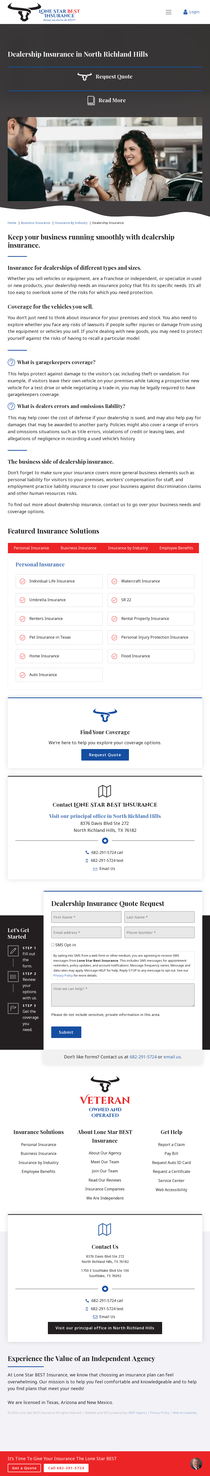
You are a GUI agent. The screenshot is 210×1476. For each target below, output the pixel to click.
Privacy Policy (63, 975)
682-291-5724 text (107, 860)
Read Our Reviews (105, 1180)
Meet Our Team (105, 1161)
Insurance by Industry (38, 1162)
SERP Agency (137, 1412)
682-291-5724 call (107, 852)
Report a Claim (171, 1144)
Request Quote (105, 754)
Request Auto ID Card (171, 1162)
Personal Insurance (38, 1144)
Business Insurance (39, 1153)
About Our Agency (105, 1153)
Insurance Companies (105, 1189)
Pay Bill (171, 1153)
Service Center (171, 1180)
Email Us (107, 868)
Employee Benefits (38, 1171)
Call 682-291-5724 (66, 1467)
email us (172, 1057)
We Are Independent (105, 1198)
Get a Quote (24, 1467)
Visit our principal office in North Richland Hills (105, 816)
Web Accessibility (171, 1189)
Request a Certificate (171, 1171)
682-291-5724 (143, 1057)
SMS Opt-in (65, 945)
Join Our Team (105, 1171)
